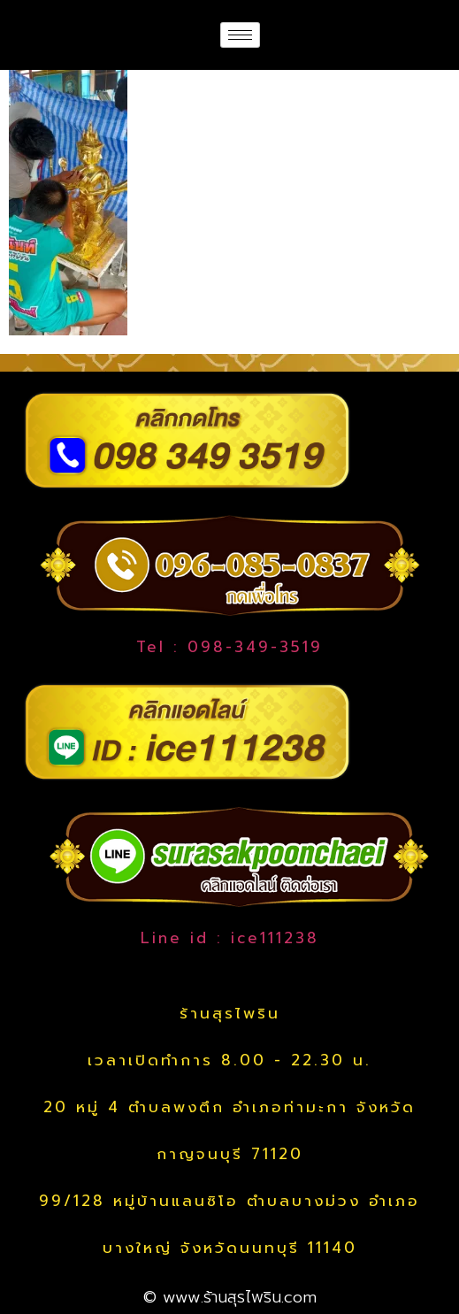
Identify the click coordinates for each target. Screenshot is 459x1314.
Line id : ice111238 (230, 937)
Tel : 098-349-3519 (229, 646)
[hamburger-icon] (240, 35)
